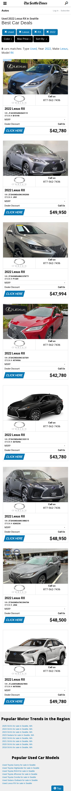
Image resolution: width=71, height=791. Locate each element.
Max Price (23, 38)
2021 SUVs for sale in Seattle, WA (17, 741)
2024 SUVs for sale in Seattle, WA (17, 729)
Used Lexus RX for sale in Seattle (17, 783)
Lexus (24, 32)
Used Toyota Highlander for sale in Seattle (20, 768)
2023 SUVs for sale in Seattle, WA (17, 732)
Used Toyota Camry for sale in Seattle (19, 765)
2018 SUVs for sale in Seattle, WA (17, 747)
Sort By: (41, 38)
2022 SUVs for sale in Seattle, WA (17, 738)
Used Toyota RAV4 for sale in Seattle (18, 771)
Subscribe (65, 10)
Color (8, 38)
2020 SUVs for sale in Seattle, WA (17, 744)
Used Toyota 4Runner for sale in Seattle (19, 774)
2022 (50, 32)
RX (37, 32)
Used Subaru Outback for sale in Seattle (20, 780)
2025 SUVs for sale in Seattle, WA (17, 726)
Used (9, 32)
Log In (55, 10)
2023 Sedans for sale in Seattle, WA (18, 735)
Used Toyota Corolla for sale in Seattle (19, 777)
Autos (5, 10)
